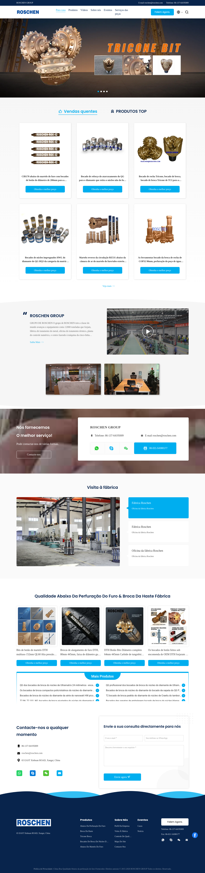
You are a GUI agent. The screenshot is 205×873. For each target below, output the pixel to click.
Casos (140, 826)
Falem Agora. (162, 12)
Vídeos (84, 10)
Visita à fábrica (121, 831)
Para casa (61, 10)
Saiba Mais (37, 342)
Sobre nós (96, 10)
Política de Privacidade (43, 869)
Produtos (73, 10)
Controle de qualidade (123, 836)
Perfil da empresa (122, 826)
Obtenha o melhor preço (45, 189)
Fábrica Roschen (141, 502)
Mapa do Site (120, 841)
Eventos (108, 10)
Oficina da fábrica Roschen (143, 508)
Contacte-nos (34, 454)
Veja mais (109, 286)
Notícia (140, 831)
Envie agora (122, 776)
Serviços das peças (121, 12)
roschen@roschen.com (32, 753)
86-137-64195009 (30, 746)
